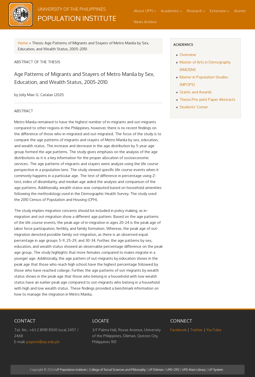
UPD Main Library (194, 370)
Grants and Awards (196, 92)
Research (196, 10)
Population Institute (77, 18)
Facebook (178, 329)
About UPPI (145, 10)
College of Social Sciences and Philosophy (117, 370)
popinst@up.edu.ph (43, 341)
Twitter (196, 329)
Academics (171, 10)
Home (23, 43)
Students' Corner (194, 107)
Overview (188, 54)
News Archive (145, 21)
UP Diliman (156, 370)
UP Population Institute (70, 370)
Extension (219, 10)
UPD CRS (172, 370)
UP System (215, 370)
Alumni (240, 10)
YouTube (213, 329)
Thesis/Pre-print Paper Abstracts (207, 99)
